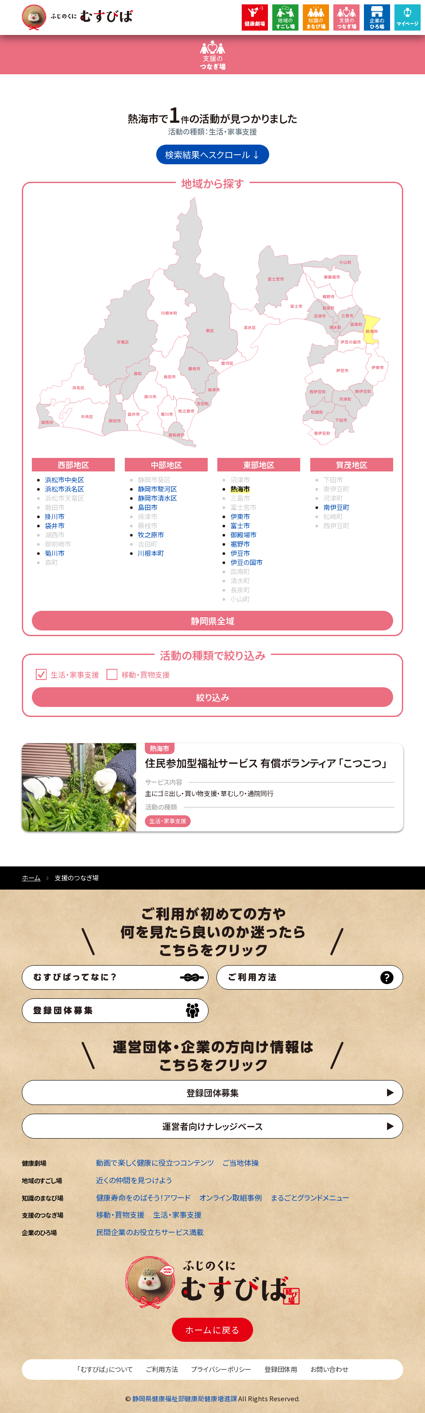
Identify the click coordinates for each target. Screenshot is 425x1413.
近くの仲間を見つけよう (134, 1179)
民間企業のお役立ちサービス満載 (150, 1231)
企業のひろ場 (39, 1232)
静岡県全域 (212, 620)
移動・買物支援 (120, 1214)
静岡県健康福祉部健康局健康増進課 (184, 1398)
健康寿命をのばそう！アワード (143, 1197)
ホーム (31, 877)
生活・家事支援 (177, 1214)
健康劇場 (34, 1162)
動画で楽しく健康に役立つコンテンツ (155, 1162)
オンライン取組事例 (230, 1197)
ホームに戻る (212, 1329)
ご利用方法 (162, 1369)
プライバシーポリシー (221, 1369)
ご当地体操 (241, 1162)
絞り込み (213, 697)
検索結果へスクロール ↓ (212, 154)
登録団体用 (280, 1369)
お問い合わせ (329, 1369)
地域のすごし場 (42, 1180)
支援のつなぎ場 (42, 1214)
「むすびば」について (105, 1369)
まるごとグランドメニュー (310, 1197)
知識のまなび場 (42, 1197)
